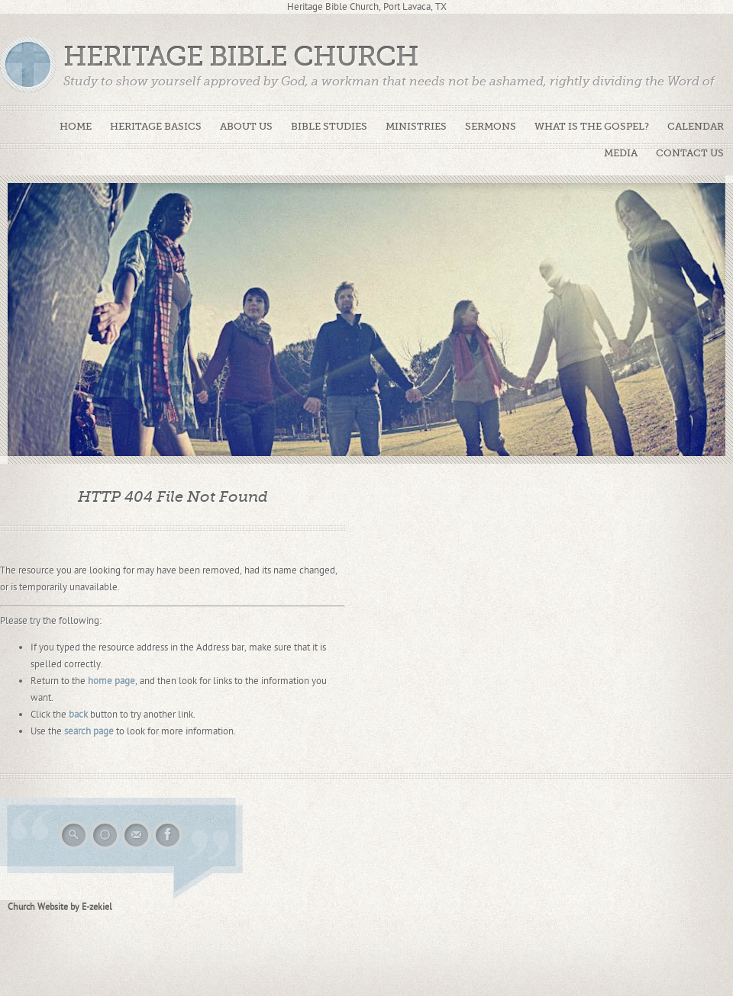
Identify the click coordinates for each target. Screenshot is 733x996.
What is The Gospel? (591, 126)
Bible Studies (329, 126)
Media (621, 153)
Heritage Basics (156, 126)
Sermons (490, 126)
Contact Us (690, 153)
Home (76, 126)
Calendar (695, 126)
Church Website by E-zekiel (60, 906)
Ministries (416, 126)
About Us (246, 126)
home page (111, 681)
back (78, 714)
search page (89, 731)
